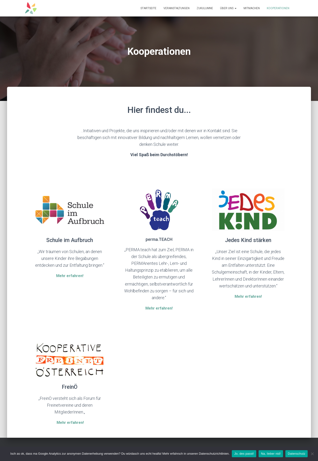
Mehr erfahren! (70, 422)
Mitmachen (252, 8)
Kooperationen (278, 8)
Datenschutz (296, 453)
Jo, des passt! (244, 453)
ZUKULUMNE (205, 8)
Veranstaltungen (176, 8)
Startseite (148, 8)
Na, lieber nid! (271, 453)
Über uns (228, 8)
